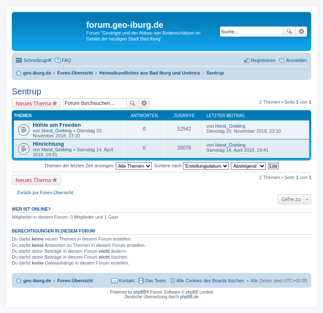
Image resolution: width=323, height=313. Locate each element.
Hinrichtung (48, 144)
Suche (289, 32)
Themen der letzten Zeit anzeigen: (98, 165)
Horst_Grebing (57, 130)
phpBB (139, 292)
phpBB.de (189, 296)
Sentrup (26, 91)
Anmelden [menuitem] (296, 60)
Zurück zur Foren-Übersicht (45, 192)
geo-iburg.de (37, 280)
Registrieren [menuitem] (263, 60)
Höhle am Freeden (57, 125)
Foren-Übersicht (75, 280)
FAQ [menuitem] (66, 60)
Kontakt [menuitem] (127, 280)
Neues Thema (33, 103)
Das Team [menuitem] (155, 280)
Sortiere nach (191, 165)
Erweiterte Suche (301, 32)
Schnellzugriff (37, 60)
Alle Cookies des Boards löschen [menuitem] (210, 280)
